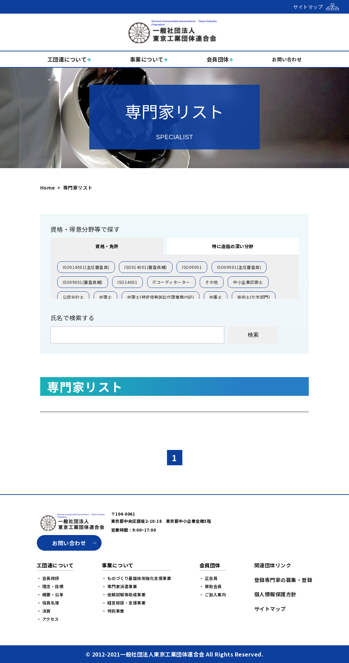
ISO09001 (192, 267)
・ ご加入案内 (212, 594)
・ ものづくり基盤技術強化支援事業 (136, 578)
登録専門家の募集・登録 (283, 579)
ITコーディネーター (171, 282)
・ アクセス (48, 619)
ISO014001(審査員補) (145, 267)
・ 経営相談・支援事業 (124, 602)
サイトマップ (270, 608)
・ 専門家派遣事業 (119, 586)
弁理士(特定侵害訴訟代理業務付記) (160, 297)
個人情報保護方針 (275, 594)
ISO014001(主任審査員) (86, 267)
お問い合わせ (69, 543)
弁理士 (105, 297)
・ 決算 (44, 611)
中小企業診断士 (248, 282)
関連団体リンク (272, 565)
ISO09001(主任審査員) (239, 267)
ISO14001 (127, 282)
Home (47, 187)
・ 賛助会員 (210, 586)
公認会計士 (73, 297)
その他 (211, 282)
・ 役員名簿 (48, 602)
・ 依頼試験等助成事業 (124, 594)
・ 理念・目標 (50, 586)
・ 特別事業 (113, 611)
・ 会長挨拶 (48, 578)
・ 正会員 (208, 578)
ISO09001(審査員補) (83, 282)
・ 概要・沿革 (50, 594)
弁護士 (215, 297)
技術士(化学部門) (253, 297)
